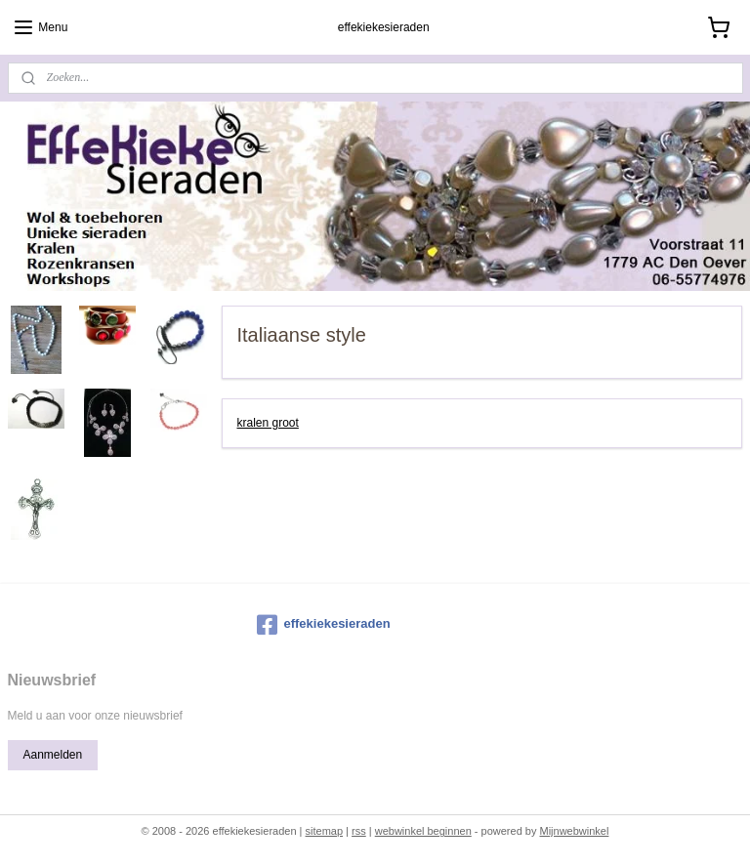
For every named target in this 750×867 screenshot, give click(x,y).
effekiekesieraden (323, 625)
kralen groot (268, 423)
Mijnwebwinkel (573, 831)
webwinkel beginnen (423, 831)
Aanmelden (52, 755)
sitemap (325, 831)
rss (359, 831)
